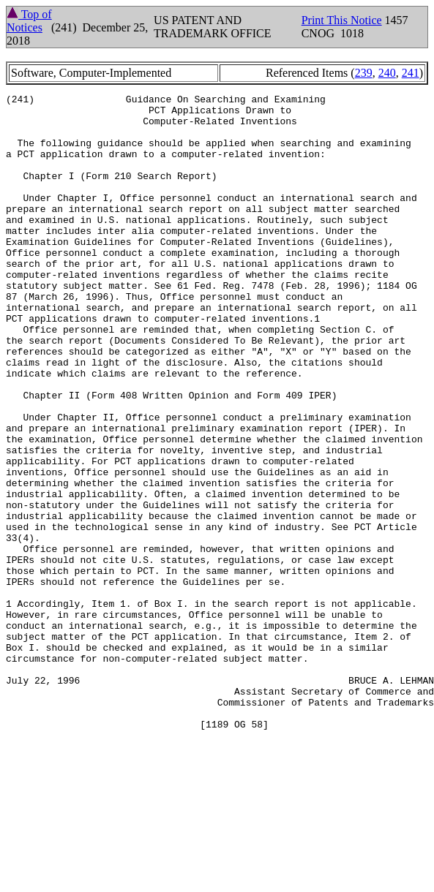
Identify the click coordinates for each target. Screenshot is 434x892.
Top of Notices (29, 21)
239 (364, 73)
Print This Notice (342, 20)
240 (387, 73)
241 (410, 73)
